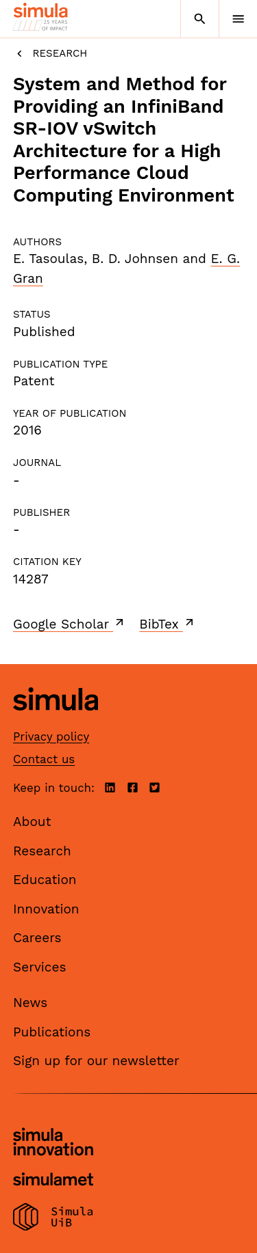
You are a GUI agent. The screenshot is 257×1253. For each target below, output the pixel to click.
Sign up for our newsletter (96, 1061)
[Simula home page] (55, 721)
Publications (51, 1032)
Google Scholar (69, 624)
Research (50, 53)
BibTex (167, 624)
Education (45, 879)
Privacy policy (51, 736)
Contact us (44, 759)
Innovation (46, 909)
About (32, 821)
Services (39, 967)
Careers (37, 938)
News (30, 1002)
